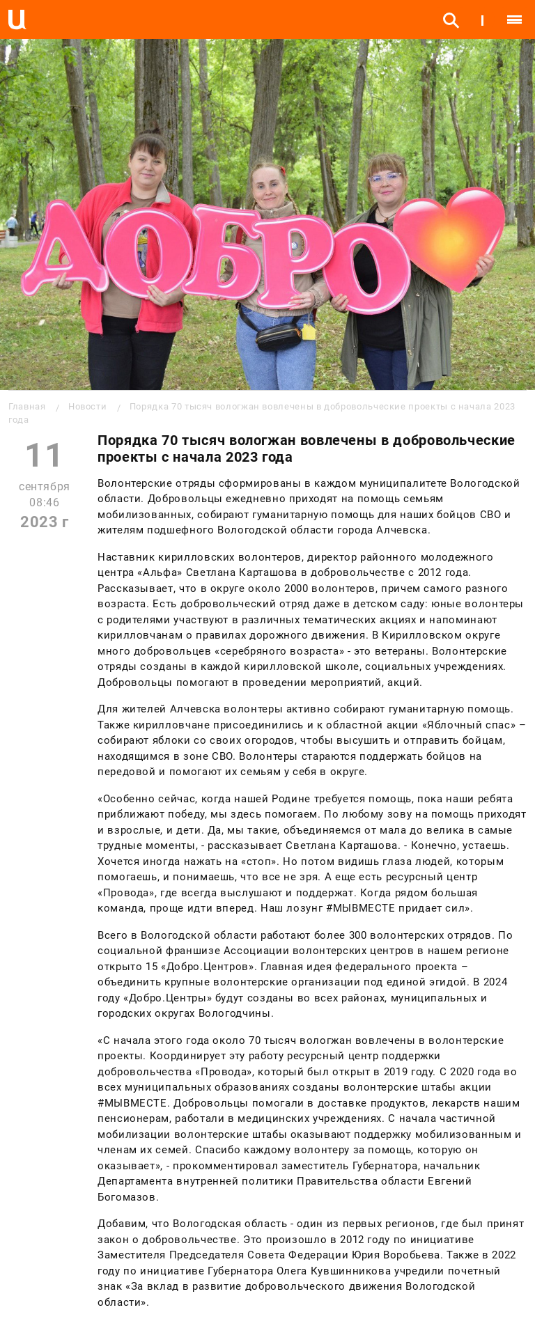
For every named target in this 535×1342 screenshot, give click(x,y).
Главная (26, 406)
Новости (87, 406)
